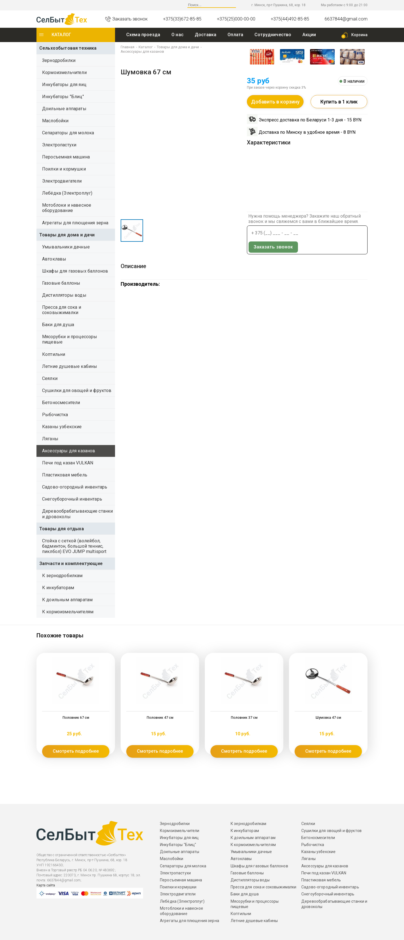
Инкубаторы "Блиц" (63, 96)
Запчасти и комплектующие (71, 563)
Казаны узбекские (62, 426)
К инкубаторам (58, 587)
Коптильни (53, 354)
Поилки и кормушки (64, 169)
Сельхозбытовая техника (68, 48)
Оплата (235, 34)
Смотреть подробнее (76, 751)
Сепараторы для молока (68, 132)
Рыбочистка (55, 414)
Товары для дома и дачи (67, 235)
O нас (177, 34)
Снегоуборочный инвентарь (72, 499)
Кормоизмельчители (64, 72)
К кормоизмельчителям (67, 611)
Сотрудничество (272, 34)
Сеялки (50, 378)
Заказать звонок (341, 233)
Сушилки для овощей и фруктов (76, 390)
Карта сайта (45, 885)
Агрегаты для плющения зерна (75, 222)
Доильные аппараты (64, 108)
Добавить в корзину (275, 102)
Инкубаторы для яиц (64, 84)
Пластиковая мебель (64, 475)
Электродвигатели (62, 181)
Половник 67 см (76, 718)
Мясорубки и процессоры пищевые (69, 339)
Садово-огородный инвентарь (74, 487)
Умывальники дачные (66, 247)
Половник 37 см (244, 718)
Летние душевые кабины (69, 366)
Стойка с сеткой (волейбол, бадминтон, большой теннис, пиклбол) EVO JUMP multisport (74, 546)
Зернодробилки (58, 60)
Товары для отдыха (61, 528)
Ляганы (50, 438)
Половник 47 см (160, 718)
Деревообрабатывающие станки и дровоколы (77, 513)
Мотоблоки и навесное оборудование (66, 207)
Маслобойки (55, 120)
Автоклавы (54, 259)
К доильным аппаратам (67, 599)
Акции (309, 34)
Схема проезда (143, 34)
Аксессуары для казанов (68, 450)
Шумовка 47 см (328, 718)
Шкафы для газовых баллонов (75, 271)
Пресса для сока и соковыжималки (61, 310)
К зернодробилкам (62, 575)
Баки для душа (58, 324)
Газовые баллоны (61, 283)
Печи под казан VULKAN (67, 463)
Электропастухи (59, 145)
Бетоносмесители (61, 402)
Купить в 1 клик (339, 102)
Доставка (205, 34)
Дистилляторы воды (64, 295)
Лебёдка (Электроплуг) (67, 193)
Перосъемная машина (66, 157)
